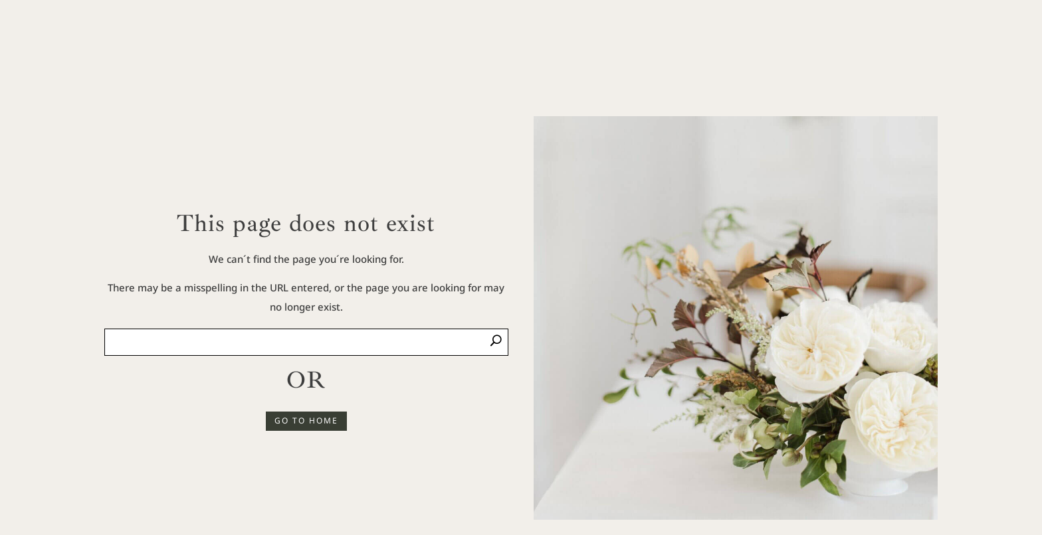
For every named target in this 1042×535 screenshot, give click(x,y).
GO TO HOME (306, 420)
